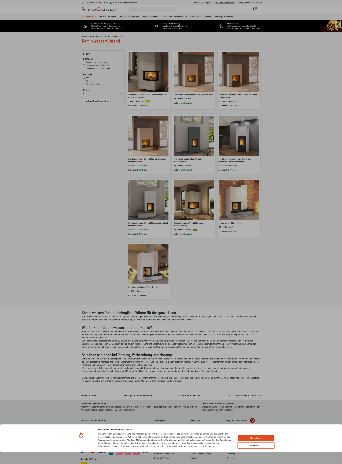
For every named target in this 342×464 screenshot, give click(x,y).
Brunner (89, 78)
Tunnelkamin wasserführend (98, 68)
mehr (134, 441)
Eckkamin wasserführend (96, 62)
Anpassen (256, 272)
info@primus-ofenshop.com (250, 3)
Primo (88, 81)
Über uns (197, 3)
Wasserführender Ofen (92, 36)
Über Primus (86, 430)
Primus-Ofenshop (93, 84)
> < (225, 3)
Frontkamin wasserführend (97, 65)
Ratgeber (208, 3)
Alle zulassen (256, 265)
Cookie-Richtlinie (141, 273)
